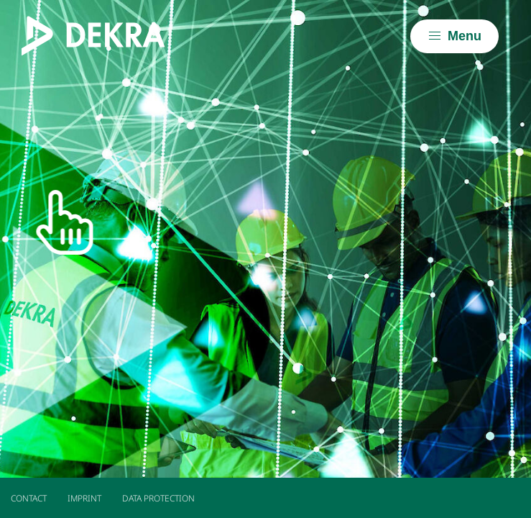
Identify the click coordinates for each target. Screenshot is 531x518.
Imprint (84, 498)
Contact (29, 498)
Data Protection (158, 498)
